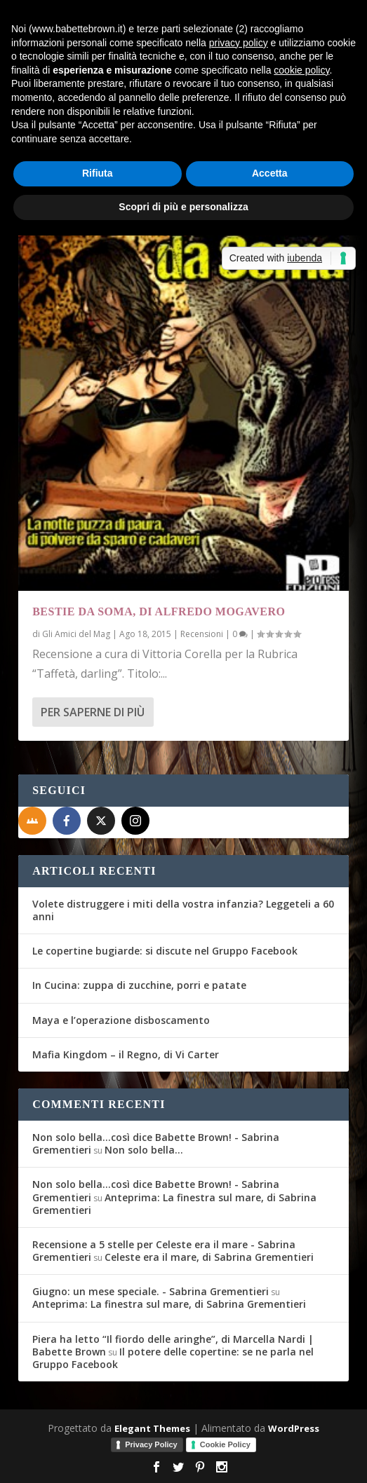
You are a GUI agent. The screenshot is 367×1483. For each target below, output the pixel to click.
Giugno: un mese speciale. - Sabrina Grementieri (150, 1291)
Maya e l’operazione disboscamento (121, 1020)
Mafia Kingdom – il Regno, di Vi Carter (125, 1054)
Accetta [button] (270, 173)
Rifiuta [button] (97, 173)
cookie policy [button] (301, 70)
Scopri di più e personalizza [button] (183, 206)
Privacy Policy (151, 1444)
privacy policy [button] (238, 42)
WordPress (293, 1428)
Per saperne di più (93, 712)
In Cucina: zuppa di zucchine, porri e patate (139, 985)
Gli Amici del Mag (76, 634)
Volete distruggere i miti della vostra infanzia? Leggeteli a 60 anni (183, 910)
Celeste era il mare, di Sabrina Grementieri (209, 1257)
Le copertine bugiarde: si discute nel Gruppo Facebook (165, 950)
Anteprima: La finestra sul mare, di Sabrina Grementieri (174, 1204)
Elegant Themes (152, 1428)
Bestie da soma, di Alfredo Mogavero (158, 611)
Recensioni (201, 634)
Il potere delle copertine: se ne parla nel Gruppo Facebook (173, 1358)
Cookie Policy (225, 1444)
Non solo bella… (144, 1149)
